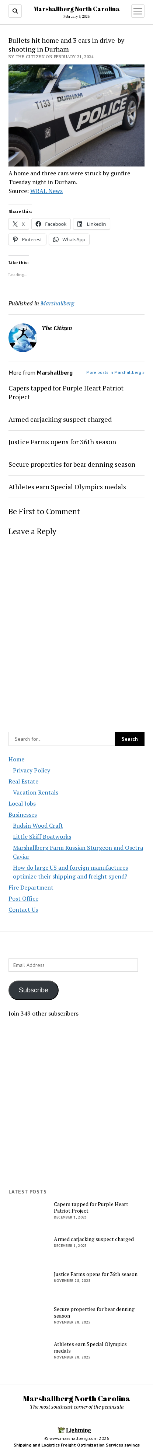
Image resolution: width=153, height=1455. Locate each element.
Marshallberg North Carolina (77, 9)
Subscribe (33, 990)
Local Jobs (22, 803)
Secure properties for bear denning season (71, 464)
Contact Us (23, 909)
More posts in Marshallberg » (115, 372)
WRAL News (46, 191)
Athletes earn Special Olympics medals (67, 486)
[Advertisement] (76, 1103)
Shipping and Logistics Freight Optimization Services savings (77, 1445)
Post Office (23, 898)
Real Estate (23, 781)
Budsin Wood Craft (38, 825)
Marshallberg (57, 303)
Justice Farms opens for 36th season (62, 441)
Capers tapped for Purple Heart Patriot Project (66, 392)
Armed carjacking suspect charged (60, 419)
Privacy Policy (31, 770)
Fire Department (30, 887)
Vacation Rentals (35, 792)
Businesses (22, 814)
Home (16, 759)
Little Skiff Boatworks (42, 836)
